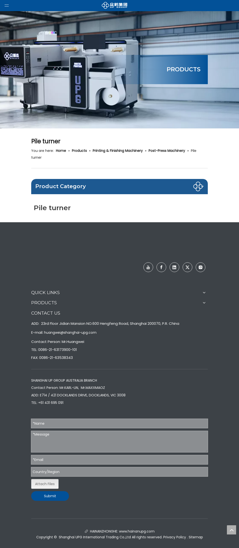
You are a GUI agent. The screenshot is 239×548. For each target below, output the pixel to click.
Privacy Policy (174, 537)
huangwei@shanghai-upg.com (70, 332)
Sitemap (196, 537)
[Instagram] (200, 267)
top (231, 529)
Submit (50, 496)
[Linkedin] (174, 267)
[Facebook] (161, 267)
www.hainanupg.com (136, 531)
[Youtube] (148, 267)
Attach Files (45, 483)
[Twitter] (187, 267)
